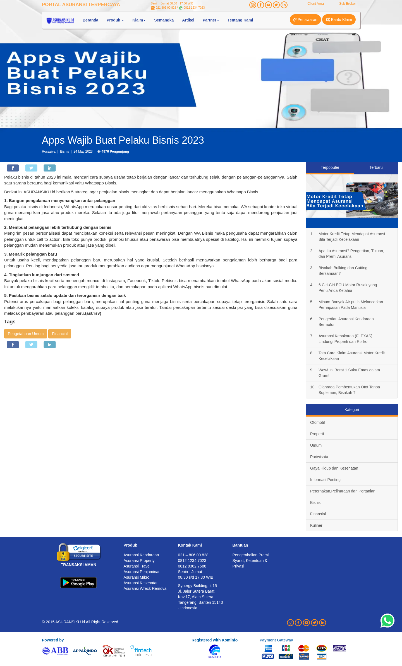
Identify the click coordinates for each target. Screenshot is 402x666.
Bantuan (240, 545)
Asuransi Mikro (137, 577)
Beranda (90, 20)
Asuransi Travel (137, 566)
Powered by (53, 640)
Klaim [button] (139, 20)
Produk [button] (115, 20)
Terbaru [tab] (375, 167)
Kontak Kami (190, 545)
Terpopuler (330, 167)
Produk (130, 545)
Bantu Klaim (339, 19)
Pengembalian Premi (251, 555)
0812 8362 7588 (192, 566)
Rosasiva (49, 151)
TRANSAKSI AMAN (78, 564)
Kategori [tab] (351, 409)
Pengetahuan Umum (26, 333)
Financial (60, 333)
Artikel (188, 20)
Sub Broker (347, 4)
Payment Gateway (276, 640)
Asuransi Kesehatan (141, 583)
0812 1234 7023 (194, 7)
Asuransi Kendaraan (141, 555)
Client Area (315, 4)
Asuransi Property (139, 560)
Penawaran (305, 19)
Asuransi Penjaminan (142, 571)
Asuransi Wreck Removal (146, 588)
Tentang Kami (240, 20)
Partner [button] (211, 20)
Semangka (164, 20)
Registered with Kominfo (215, 640)
